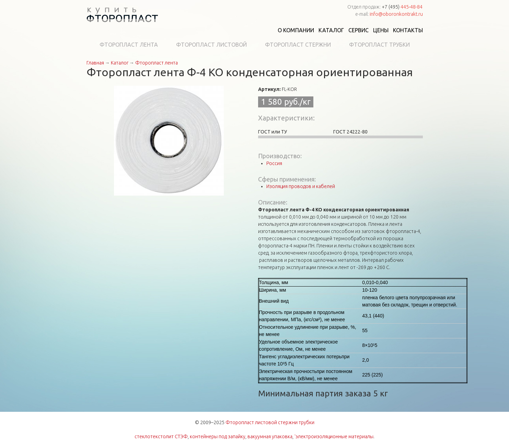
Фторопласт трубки (379, 45)
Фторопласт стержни (298, 45)
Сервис (358, 30)
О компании (296, 30)
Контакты (408, 30)
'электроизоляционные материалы (333, 436)
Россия (274, 163)
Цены (381, 30)
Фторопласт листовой (211, 45)
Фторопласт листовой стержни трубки (269, 422)
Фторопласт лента (129, 45)
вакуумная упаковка (269, 436)
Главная (95, 63)
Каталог (331, 30)
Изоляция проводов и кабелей (300, 186)
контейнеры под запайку (217, 436)
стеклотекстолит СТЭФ (161, 436)
